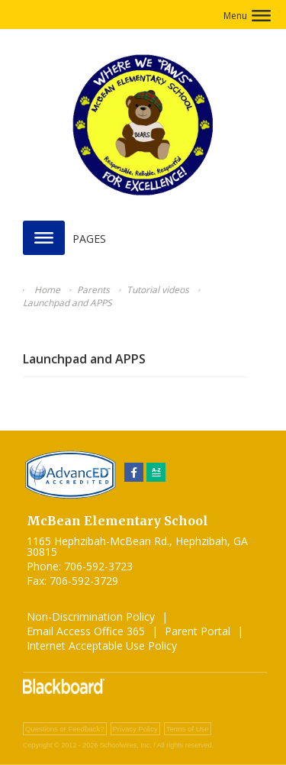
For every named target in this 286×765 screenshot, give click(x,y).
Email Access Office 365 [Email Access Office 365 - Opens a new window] (86, 631)
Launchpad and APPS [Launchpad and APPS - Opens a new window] (84, 358)
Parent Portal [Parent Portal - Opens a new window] (197, 631)
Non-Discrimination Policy (91, 616)
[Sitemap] (155, 472)
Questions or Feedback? (64, 729)
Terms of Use (187, 729)
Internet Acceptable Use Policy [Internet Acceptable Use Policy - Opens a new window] (102, 645)
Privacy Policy (135, 729)
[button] (247, 15)
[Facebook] (133, 472)
